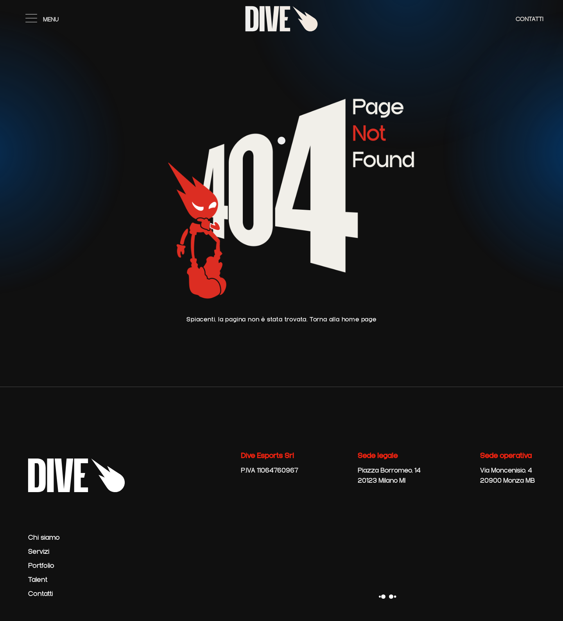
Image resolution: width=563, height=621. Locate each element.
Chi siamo (44, 537)
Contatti (529, 19)
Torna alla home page (343, 320)
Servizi (38, 551)
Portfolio (41, 565)
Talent (37, 580)
